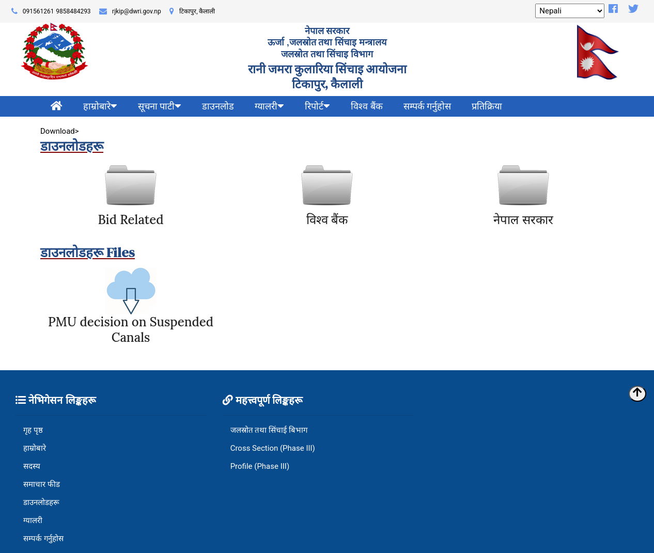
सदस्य (31, 466)
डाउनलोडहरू (41, 502)
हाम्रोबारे (34, 448)
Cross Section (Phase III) (272, 448)
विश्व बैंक (366, 106)
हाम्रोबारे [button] (100, 106)
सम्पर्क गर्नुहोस (427, 106)
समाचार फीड (41, 484)
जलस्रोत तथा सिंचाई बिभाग (268, 430)
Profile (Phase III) (260, 466)
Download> (60, 131)
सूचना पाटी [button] (159, 106)
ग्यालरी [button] (269, 106)
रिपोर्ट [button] (317, 106)
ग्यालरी (32, 520)
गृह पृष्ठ (33, 430)
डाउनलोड (218, 106)
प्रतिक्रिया (487, 106)
